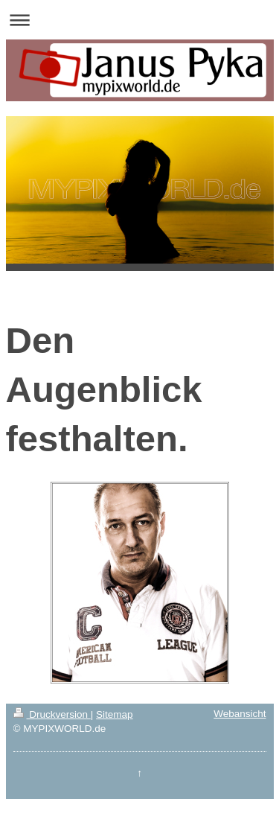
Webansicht (240, 713)
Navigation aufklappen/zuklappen (139, 20)
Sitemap (114, 714)
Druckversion (52, 714)
